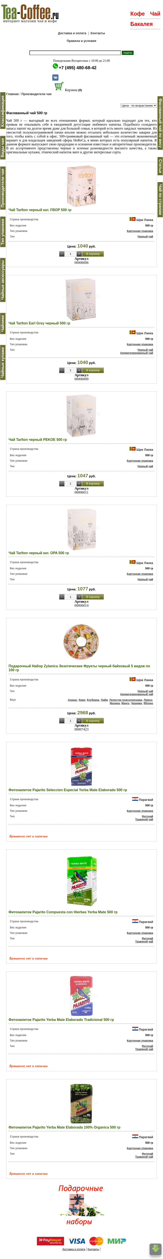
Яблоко (148, 703)
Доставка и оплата (72, 33)
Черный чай (145, 236)
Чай (155, 14)
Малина (115, 703)
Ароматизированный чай (136, 353)
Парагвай (146, 799)
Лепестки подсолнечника (125, 700)
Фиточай (147, 816)
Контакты (98, 33)
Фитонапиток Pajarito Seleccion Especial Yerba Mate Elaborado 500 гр (68, 790)
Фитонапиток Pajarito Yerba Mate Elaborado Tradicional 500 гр (61, 1020)
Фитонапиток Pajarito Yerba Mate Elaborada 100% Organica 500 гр (64, 1127)
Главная (12, 94)
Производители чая (36, 94)
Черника (136, 703)
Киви (82, 700)
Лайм (104, 700)
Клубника (93, 700)
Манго (125, 703)
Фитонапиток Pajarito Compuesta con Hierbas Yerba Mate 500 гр (63, 912)
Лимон (148, 700)
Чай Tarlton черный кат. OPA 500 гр (39, 553)
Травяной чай (144, 819)
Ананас (72, 700)
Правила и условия (81, 41)
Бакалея (141, 24)
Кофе (137, 14)
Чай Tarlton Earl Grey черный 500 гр (39, 323)
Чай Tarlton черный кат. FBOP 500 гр (40, 210)
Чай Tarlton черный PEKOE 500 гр (38, 439)
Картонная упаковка (140, 231)
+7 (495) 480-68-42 (77, 67)
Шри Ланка (144, 220)
